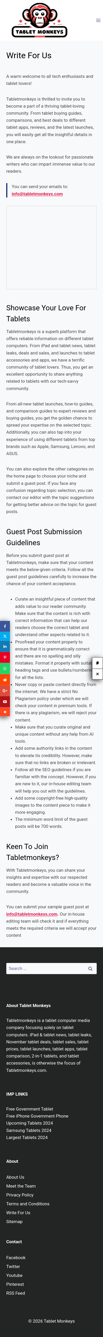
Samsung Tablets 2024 (28, 1130)
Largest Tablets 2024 (27, 1137)
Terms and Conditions (28, 1203)
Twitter (13, 1266)
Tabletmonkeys (21, 1020)
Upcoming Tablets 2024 (29, 1123)
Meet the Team (21, 1186)
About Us (15, 1177)
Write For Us (18, 1212)
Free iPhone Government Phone (37, 1116)
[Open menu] (98, 20)
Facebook (16, 1257)
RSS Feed (15, 1293)
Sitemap (14, 1221)
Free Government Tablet (29, 1109)
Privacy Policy (20, 1195)
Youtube (14, 1275)
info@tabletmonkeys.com (31, 914)
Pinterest (15, 1284)
